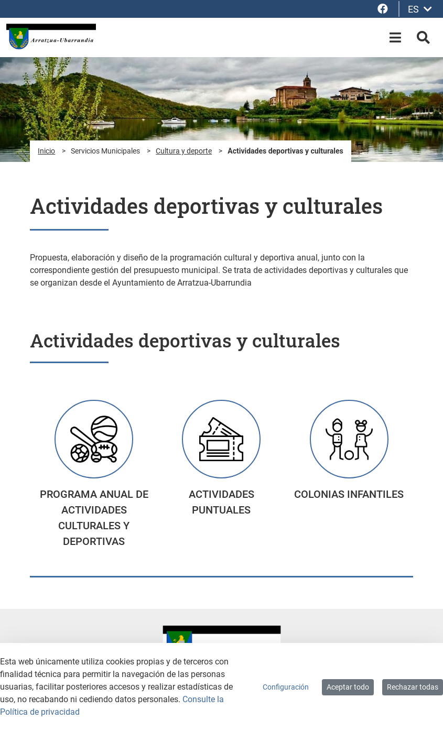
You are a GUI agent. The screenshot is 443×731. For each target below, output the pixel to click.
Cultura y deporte (184, 151)
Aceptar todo (348, 687)
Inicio (46, 151)
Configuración (286, 687)
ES (420, 9)
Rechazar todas (412, 687)
